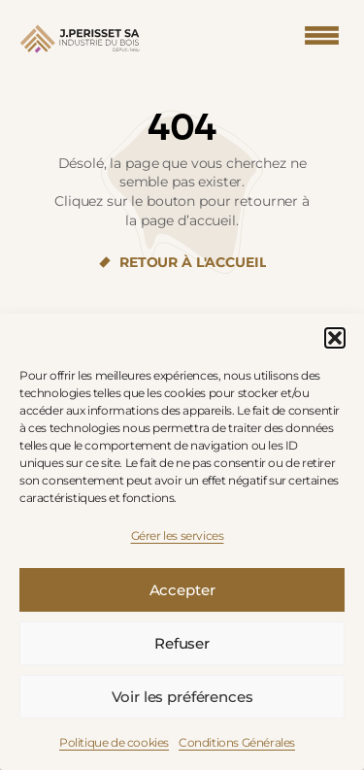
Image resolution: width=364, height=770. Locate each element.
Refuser (182, 643)
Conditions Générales (237, 742)
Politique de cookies (114, 742)
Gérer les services (177, 535)
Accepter (182, 590)
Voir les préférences (182, 696)
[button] (335, 338)
